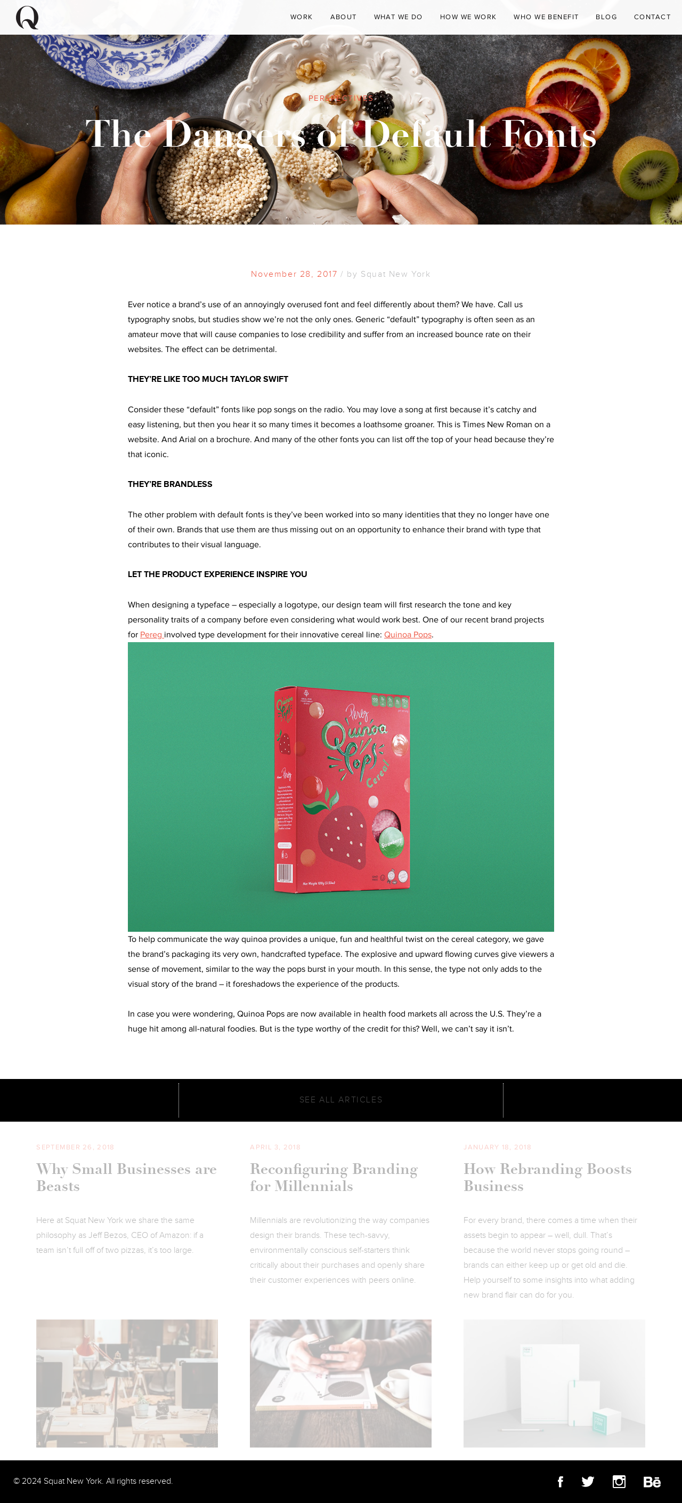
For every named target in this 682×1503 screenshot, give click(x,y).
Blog (606, 17)
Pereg (152, 634)
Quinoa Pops (408, 634)
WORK (301, 17)
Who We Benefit (546, 17)
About (343, 17)
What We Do (398, 17)
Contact (652, 17)
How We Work (468, 17)
